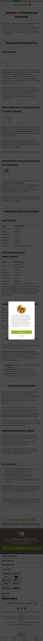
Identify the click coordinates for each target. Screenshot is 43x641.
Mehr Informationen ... (25, 326)
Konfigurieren (21, 336)
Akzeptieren (21, 332)
